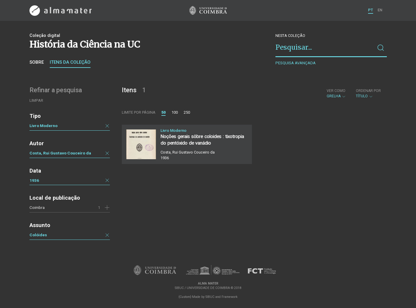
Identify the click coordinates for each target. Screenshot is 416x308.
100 (175, 112)
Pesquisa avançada (295, 63)
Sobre (36, 62)
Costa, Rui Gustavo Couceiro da (60, 153)
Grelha (336, 93)
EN (380, 10)
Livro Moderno (43, 125)
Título (368, 93)
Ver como (336, 91)
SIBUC (209, 297)
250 (187, 112)
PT (370, 10)
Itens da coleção (70, 62)
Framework (230, 297)
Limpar (36, 100)
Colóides (38, 234)
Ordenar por (368, 91)
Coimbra (37, 207)
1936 (34, 180)
